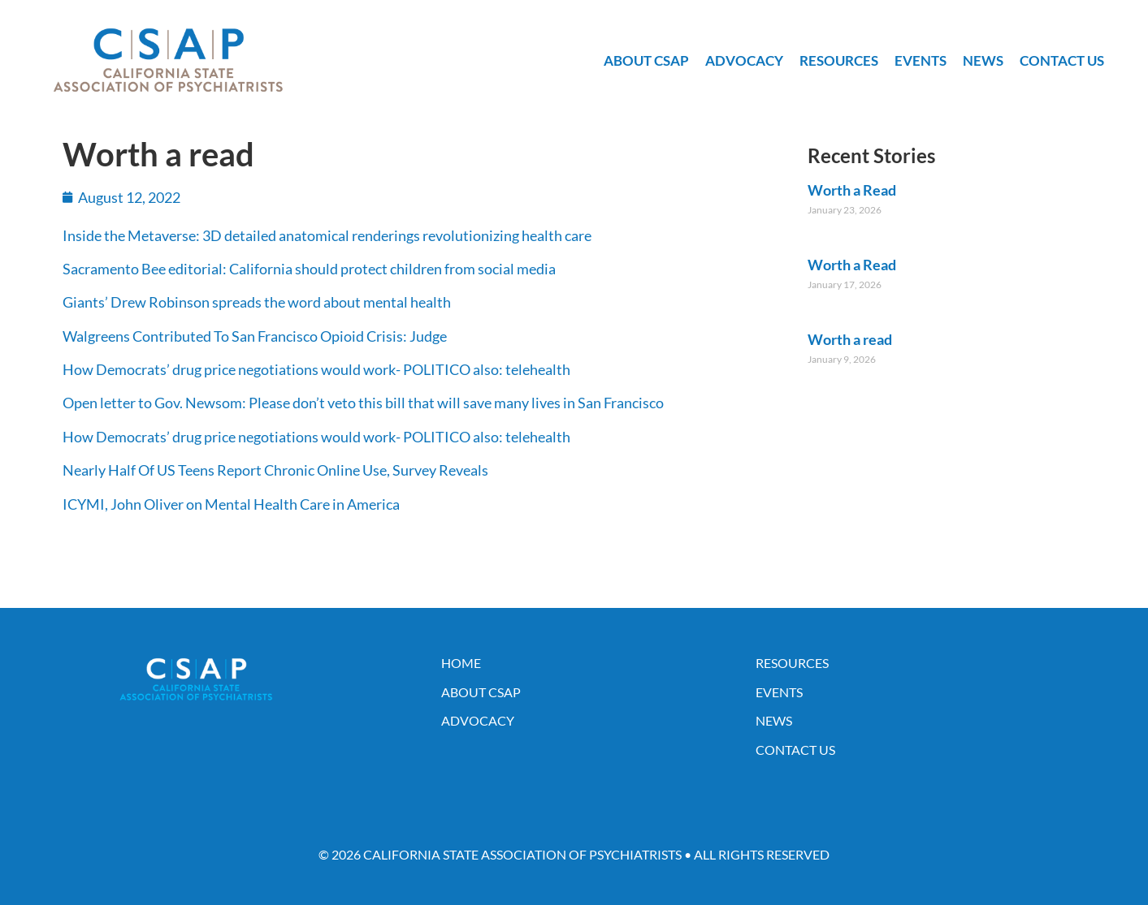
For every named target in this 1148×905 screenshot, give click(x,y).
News (983, 60)
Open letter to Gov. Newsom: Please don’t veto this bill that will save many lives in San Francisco (363, 403)
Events (921, 60)
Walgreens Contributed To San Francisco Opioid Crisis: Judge (255, 336)
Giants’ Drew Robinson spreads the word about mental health (257, 302)
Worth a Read (852, 190)
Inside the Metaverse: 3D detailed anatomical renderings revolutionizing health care (327, 235)
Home (461, 662)
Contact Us (1062, 60)
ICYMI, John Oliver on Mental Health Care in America (231, 504)
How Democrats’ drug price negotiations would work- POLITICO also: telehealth (316, 369)
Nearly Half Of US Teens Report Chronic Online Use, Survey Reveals (275, 470)
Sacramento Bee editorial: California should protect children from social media (309, 269)
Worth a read (850, 339)
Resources (838, 60)
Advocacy (744, 60)
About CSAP (646, 60)
